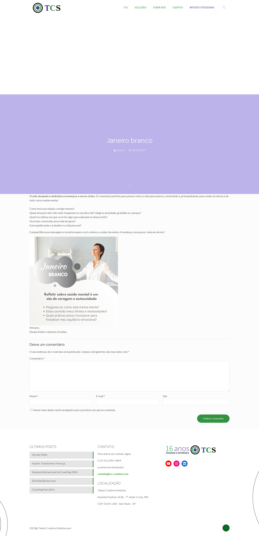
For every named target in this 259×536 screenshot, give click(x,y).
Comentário (37, 358)
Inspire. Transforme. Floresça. (49, 463)
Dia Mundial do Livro (44, 480)
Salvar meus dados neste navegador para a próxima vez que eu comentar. (74, 409)
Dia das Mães (40, 454)
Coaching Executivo (43, 489)
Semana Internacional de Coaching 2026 (55, 472)
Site (165, 396)
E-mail (100, 396)
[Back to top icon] (226, 527)
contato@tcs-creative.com (113, 473)
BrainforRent (79, 528)
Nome (33, 396)
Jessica (120, 150)
